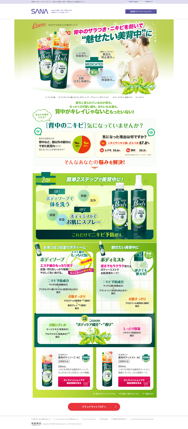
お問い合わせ (104, 419)
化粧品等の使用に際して (120, 419)
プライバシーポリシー (89, 419)
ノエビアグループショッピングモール (142, 419)
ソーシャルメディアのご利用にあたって (67, 419)
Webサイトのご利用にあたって (42, 419)
